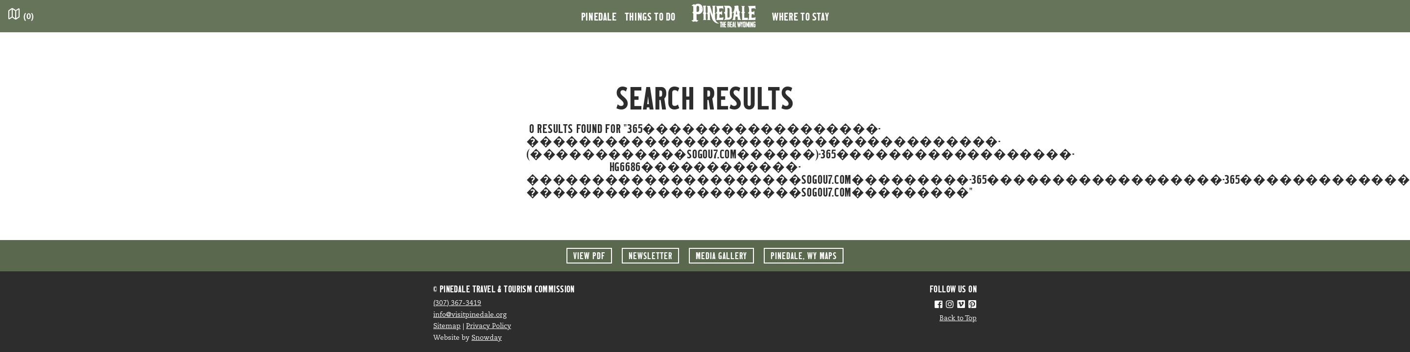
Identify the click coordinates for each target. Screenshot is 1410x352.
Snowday (486, 338)
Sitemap (447, 326)
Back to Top (958, 318)
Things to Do (650, 16)
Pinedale (599, 16)
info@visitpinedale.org (470, 315)
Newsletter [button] (650, 255)
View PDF (589, 255)
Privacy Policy (488, 326)
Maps (804, 255)
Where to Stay (800, 16)
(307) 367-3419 (457, 303)
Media (721, 255)
